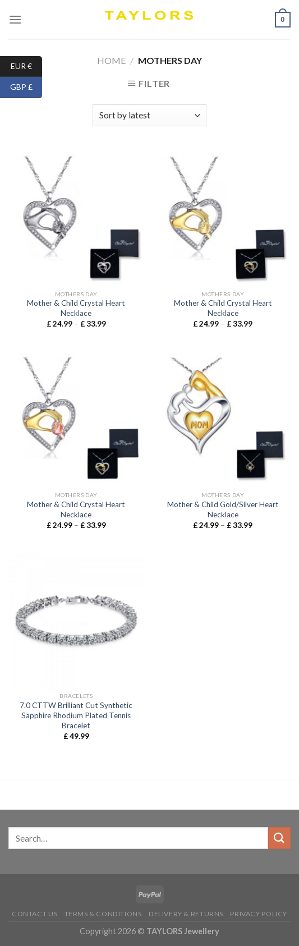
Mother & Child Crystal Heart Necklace (76, 308)
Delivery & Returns (186, 914)
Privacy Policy (258, 914)
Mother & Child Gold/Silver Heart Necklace (223, 509)
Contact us (34, 914)
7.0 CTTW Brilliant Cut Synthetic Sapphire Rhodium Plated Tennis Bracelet (76, 715)
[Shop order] (149, 115)
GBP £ (26, 87)
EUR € (27, 66)
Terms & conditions (103, 914)
